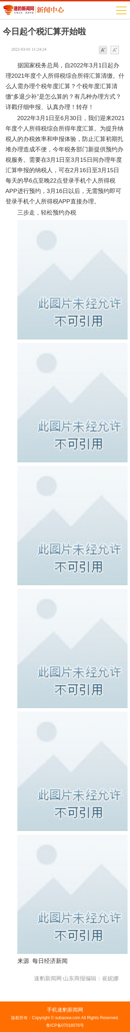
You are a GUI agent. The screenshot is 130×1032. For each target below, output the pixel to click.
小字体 (103, 50)
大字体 (115, 50)
